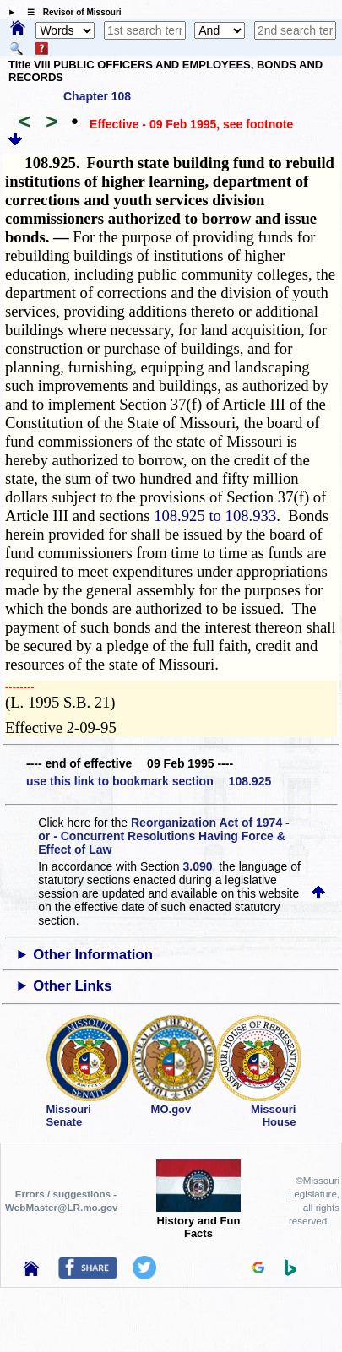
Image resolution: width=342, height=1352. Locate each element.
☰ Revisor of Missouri (70, 12)
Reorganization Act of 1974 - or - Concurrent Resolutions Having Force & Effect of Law (163, 836)
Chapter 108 (97, 96)
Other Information (93, 955)
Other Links (72, 986)
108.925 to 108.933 (215, 515)
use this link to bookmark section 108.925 (148, 781)
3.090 (198, 866)
